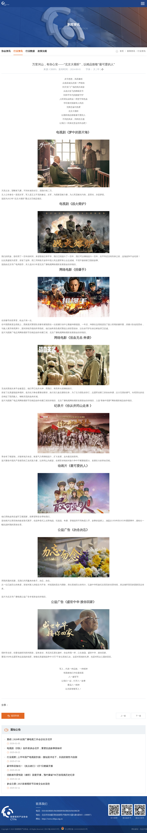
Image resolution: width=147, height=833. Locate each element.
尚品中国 (143, 829)
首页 (122, 51)
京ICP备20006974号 (51, 829)
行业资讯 (18, 51)
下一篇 (138, 716)
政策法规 (42, 51)
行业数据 (30, 51)
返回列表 (13, 716)
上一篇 (123, 716)
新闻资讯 (131, 51)
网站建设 (134, 829)
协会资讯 (6, 51)
